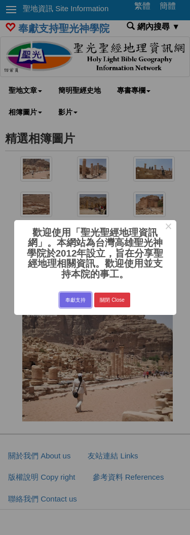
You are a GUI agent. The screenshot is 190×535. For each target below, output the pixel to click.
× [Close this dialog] (168, 227)
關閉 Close (112, 300)
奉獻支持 (75, 300)
